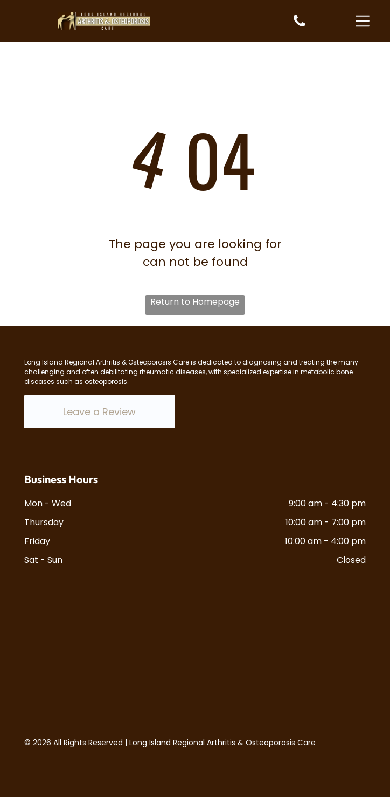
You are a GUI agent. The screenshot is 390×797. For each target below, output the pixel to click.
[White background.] (299, 25)
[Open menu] (363, 21)
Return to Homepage (195, 302)
